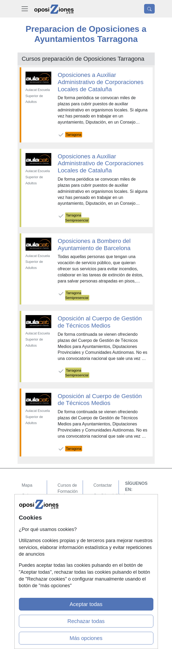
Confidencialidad (109, 495)
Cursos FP (68, 518)
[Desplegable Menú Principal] (25, 8)
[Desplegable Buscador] (149, 9)
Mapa (27, 485)
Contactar (103, 485)
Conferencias (70, 528)
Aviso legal (104, 506)
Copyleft (101, 516)
